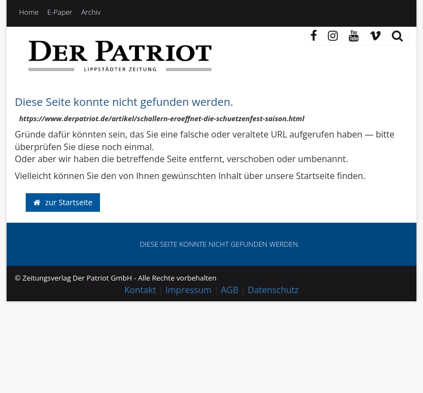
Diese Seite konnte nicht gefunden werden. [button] (219, 244)
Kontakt (140, 290)
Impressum (189, 290)
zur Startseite (62, 202)
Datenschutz (273, 290)
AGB (229, 290)
